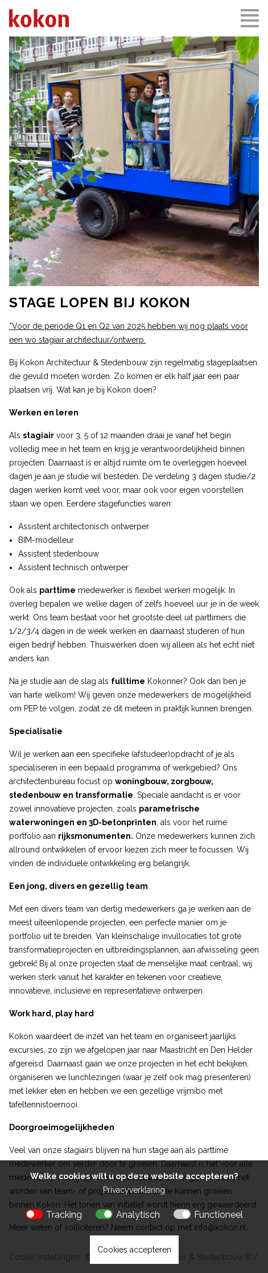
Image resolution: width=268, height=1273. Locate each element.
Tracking (64, 1214)
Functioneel (218, 1214)
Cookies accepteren (134, 1249)
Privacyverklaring (134, 1189)
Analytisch (138, 1214)
